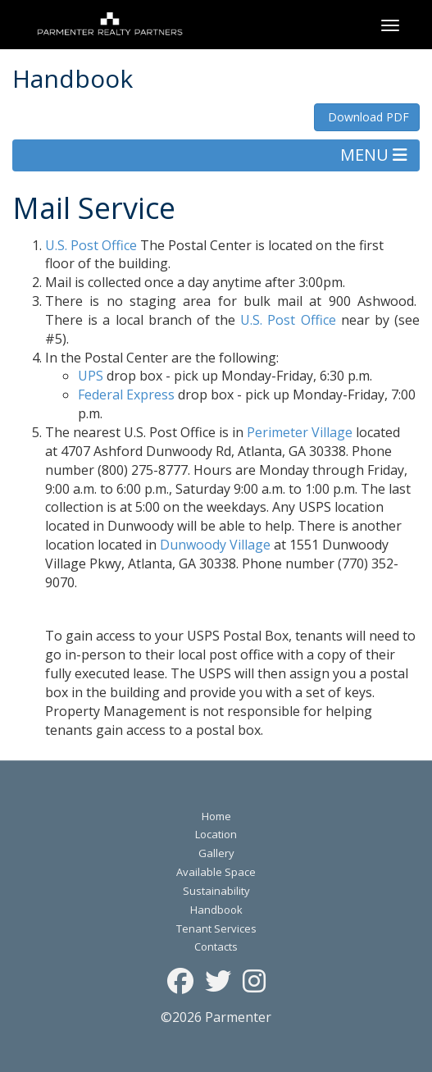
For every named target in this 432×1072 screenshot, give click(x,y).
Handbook (216, 909)
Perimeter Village (299, 432)
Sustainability (216, 890)
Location (216, 834)
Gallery (216, 853)
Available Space (216, 871)
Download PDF (367, 117)
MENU (373, 155)
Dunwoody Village (215, 545)
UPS (90, 376)
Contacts (216, 946)
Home (216, 816)
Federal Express (126, 394)
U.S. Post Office (91, 245)
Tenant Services (216, 928)
